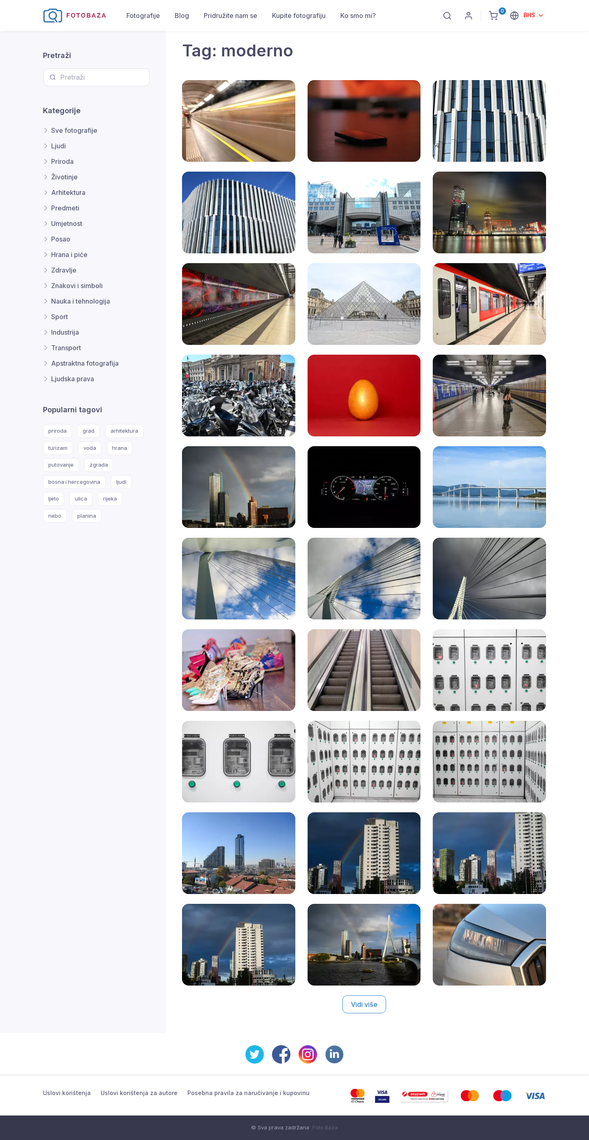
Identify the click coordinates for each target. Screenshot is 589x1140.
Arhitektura (68, 192)
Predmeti (65, 208)
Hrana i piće (69, 254)
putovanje (61, 464)
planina (86, 515)
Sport (59, 317)
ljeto (53, 498)
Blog (182, 15)
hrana (119, 448)
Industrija (65, 332)
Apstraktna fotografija (85, 363)
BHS (530, 14)
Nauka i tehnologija (80, 301)
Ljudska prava (72, 379)
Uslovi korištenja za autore (139, 1092)
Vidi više (364, 1004)
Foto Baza (325, 1127)
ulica (81, 498)
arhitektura (124, 430)
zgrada (99, 464)
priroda (57, 430)
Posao (60, 239)
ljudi (121, 481)
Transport (66, 348)
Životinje (64, 177)
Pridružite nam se (230, 15)
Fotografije (143, 15)
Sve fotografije (74, 130)
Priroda (62, 161)
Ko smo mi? (358, 15)
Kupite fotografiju (299, 15)
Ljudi (58, 146)
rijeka (110, 498)
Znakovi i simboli (77, 286)
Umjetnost (66, 223)
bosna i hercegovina (74, 481)
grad (88, 430)
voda (89, 448)
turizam (57, 448)
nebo (54, 515)
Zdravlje (63, 270)
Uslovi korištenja (67, 1092)
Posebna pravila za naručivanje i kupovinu (248, 1092)
